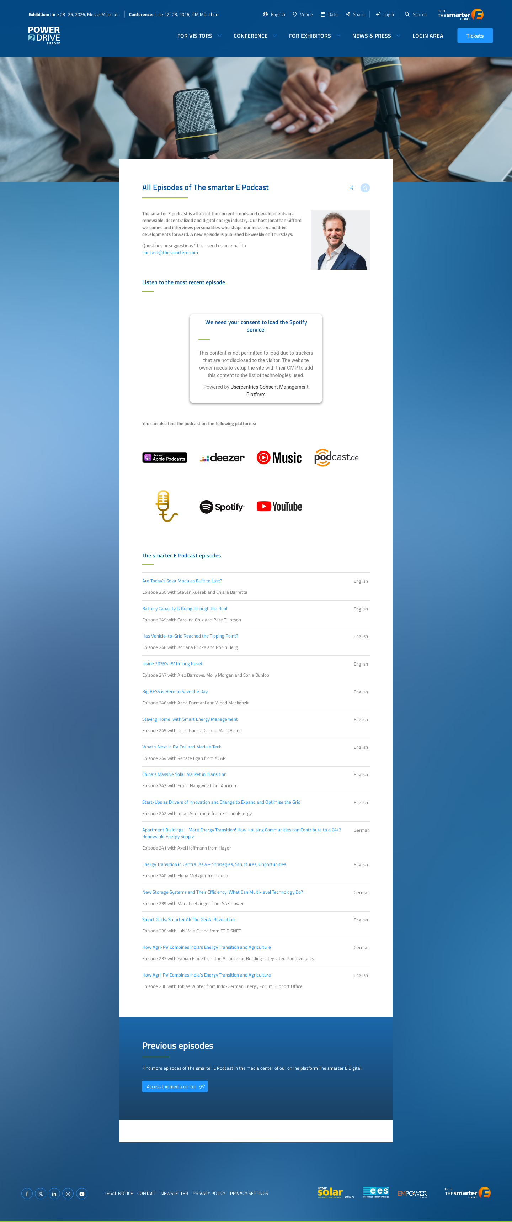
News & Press (371, 35)
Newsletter (174, 1193)
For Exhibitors (310, 35)
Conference (251, 35)
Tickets (475, 35)
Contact (146, 1193)
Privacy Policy (209, 1193)
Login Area (427, 35)
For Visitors (194, 35)
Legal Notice (119, 1193)
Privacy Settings (249, 1193)
